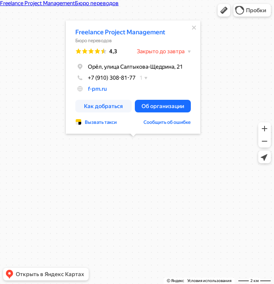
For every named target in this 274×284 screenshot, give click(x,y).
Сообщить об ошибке (167, 122)
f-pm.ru (97, 89)
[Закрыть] (194, 27)
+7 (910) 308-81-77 (105, 78)
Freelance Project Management (120, 32)
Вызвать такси (101, 122)
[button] (224, 10)
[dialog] (133, 77)
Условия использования (209, 280)
